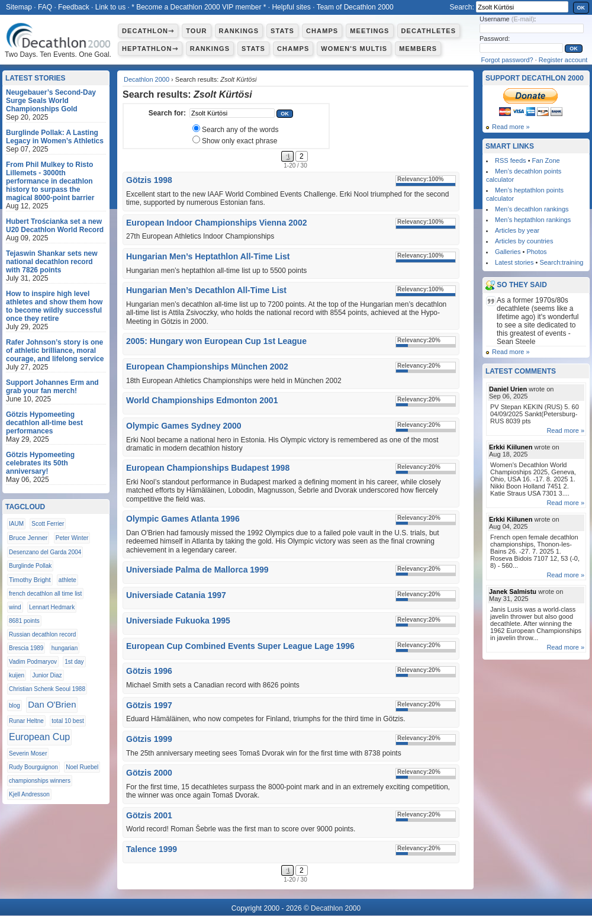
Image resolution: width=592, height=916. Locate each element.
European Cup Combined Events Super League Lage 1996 (240, 646)
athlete (67, 580)
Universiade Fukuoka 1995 (178, 620)
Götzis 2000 (149, 772)
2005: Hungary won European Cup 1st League (216, 341)
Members (418, 48)
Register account (563, 59)
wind (15, 607)
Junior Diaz (47, 675)
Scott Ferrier (47, 523)
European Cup (39, 737)
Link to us (110, 7)
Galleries (507, 251)
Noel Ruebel (82, 767)
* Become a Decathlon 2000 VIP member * (198, 7)
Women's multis (354, 48)
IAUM (16, 523)
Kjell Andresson (29, 794)
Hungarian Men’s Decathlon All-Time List (206, 290)
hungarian (65, 648)
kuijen (16, 675)
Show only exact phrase (239, 141)
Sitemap (19, 7)
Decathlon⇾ (148, 30)
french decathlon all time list (45, 593)
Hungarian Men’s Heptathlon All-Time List (207, 256)
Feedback (73, 7)
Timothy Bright (30, 579)
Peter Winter (72, 538)
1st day (74, 661)
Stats (282, 30)
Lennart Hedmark (52, 607)
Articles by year (517, 230)
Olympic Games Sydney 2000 (184, 425)
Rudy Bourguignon (33, 767)
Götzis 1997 (149, 705)
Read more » (511, 126)
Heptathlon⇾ (150, 48)
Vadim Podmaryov (33, 661)
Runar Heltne (26, 721)
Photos (536, 251)
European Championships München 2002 (207, 366)
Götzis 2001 (149, 815)
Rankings (239, 30)
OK (581, 8)
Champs (322, 30)
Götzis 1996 (149, 671)
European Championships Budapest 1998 (207, 468)
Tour (196, 30)
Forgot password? (507, 59)
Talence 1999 (151, 849)
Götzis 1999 (149, 739)
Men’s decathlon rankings (532, 209)
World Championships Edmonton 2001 (202, 400)
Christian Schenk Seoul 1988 (47, 689)
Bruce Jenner (28, 537)
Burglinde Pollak (30, 566)
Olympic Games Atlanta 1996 (183, 518)
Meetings (369, 30)
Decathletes (428, 30)
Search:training (561, 262)
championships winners (39, 780)
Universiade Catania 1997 (176, 595)
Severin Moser (28, 753)
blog (14, 705)
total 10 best (67, 721)
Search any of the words (240, 130)
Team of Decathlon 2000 (355, 7)
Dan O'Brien (52, 704)
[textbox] (232, 113)
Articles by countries (524, 241)
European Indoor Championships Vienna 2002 (216, 222)
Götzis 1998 (149, 180)
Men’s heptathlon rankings (533, 219)
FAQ (45, 7)
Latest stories (514, 262)
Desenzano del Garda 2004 (45, 552)
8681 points (24, 621)
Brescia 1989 (26, 648)
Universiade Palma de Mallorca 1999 (197, 569)
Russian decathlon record (42, 634)
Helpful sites (291, 7)
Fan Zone (546, 160)
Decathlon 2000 (146, 79)
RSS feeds (510, 160)
